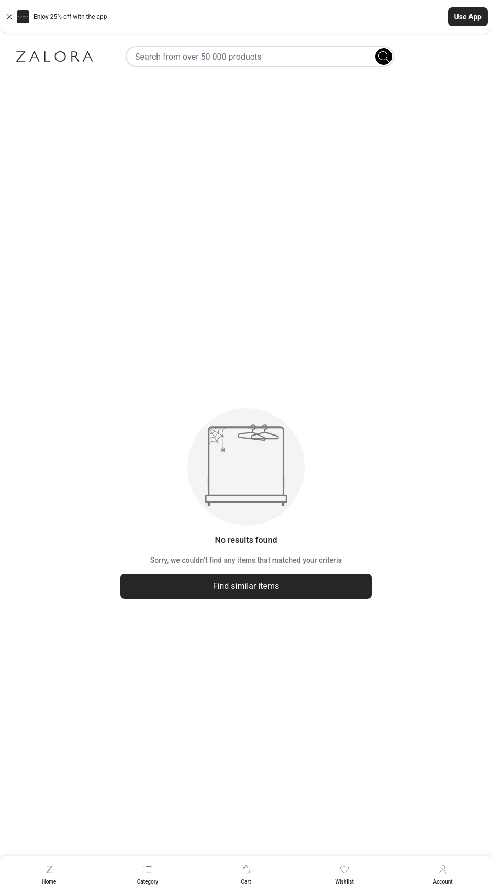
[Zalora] (54, 56)
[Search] (383, 56)
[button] (246, 17)
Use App (468, 17)
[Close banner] (9, 17)
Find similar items (246, 586)
